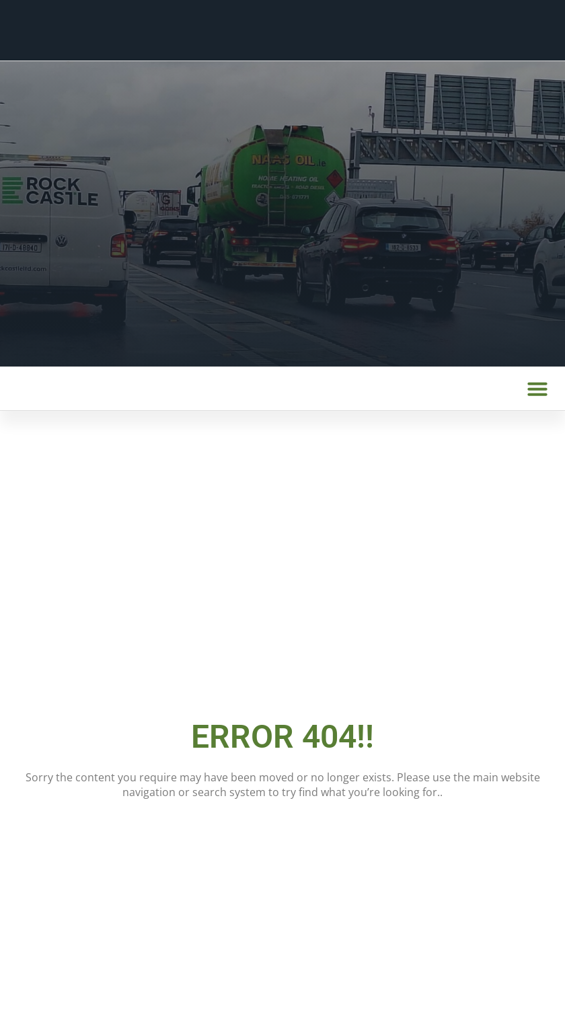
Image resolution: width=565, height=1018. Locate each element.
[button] (537, 389)
